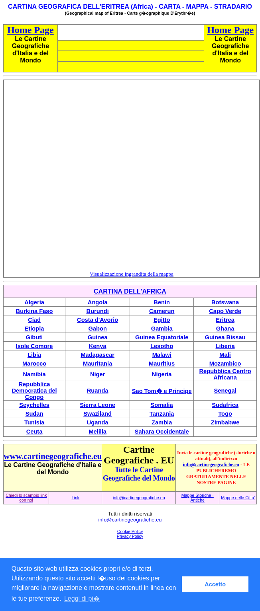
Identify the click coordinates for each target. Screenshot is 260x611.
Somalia (162, 405)
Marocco (34, 363)
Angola (98, 302)
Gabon (97, 328)
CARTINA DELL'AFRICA (130, 291)
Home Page (30, 30)
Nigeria (162, 374)
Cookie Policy (130, 531)
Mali (225, 355)
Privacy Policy (130, 536)
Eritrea (225, 320)
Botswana (225, 302)
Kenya (97, 346)
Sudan (34, 414)
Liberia (225, 346)
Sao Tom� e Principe (162, 391)
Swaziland (97, 414)
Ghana (225, 328)
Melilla (97, 431)
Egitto (162, 320)
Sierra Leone (97, 405)
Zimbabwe (225, 422)
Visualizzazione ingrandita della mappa (131, 274)
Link (76, 497)
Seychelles (34, 405)
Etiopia (34, 328)
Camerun (162, 311)
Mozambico (225, 363)
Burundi (98, 311)
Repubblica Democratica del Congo (34, 390)
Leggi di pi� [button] (82, 598)
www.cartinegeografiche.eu (53, 456)
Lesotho (161, 346)
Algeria (34, 302)
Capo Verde (225, 311)
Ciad (34, 320)
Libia (34, 355)
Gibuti (34, 337)
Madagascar (97, 355)
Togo (225, 414)
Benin (162, 302)
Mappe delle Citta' (238, 497)
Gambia (162, 328)
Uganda (97, 422)
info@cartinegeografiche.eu (211, 464)
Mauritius (162, 363)
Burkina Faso (34, 311)
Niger (97, 374)
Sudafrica (225, 405)
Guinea (98, 337)
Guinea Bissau (225, 337)
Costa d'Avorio (97, 320)
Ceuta (34, 431)
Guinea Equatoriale (162, 337)
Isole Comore (34, 346)
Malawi (161, 355)
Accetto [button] (215, 584)
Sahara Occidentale (162, 431)
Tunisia (34, 422)
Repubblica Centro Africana (225, 374)
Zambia (162, 422)
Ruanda (97, 390)
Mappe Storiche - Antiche (197, 497)
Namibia (34, 374)
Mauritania (97, 363)
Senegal (225, 390)
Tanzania (162, 414)
